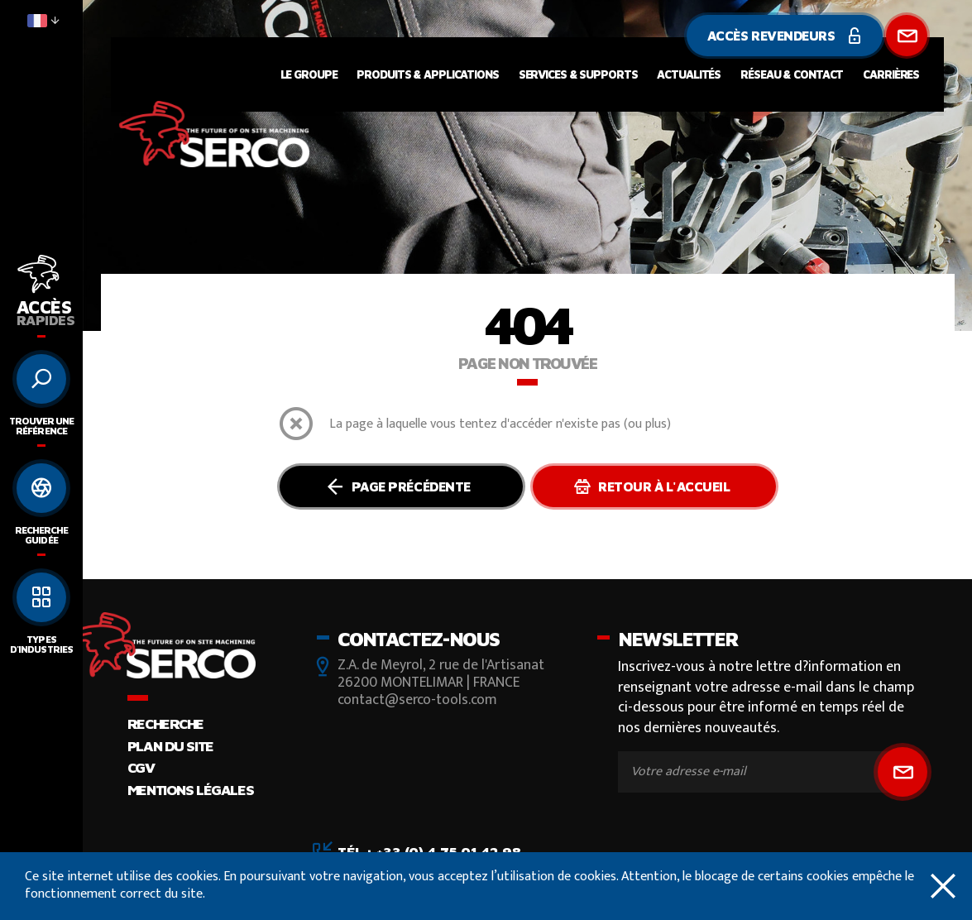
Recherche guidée (41, 535)
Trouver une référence (41, 425)
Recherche (165, 723)
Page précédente (398, 486)
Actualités (689, 74)
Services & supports (578, 74)
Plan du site (170, 746)
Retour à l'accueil (652, 486)
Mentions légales (190, 789)
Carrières (891, 74)
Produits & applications (427, 74)
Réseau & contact (791, 74)
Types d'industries (41, 644)
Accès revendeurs (784, 35)
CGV (141, 767)
